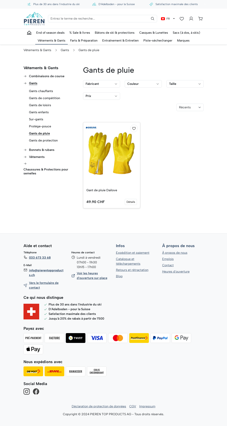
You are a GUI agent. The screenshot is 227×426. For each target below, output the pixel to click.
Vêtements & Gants (41, 67)
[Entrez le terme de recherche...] (102, 18)
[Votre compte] (191, 18)
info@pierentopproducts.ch (46, 272)
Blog (119, 276)
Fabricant (102, 84)
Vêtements (36, 157)
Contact (168, 265)
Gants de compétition (44, 98)
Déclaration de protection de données (99, 406)
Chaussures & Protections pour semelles (46, 171)
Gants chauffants (41, 91)
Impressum (147, 406)
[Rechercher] (152, 18)
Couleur (143, 84)
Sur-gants (36, 119)
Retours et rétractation (132, 270)
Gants (33, 83)
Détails (131, 202)
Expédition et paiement (132, 253)
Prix (102, 96)
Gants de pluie (39, 133)
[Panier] (200, 18)
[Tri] (190, 107)
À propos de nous (178, 246)
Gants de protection (43, 140)
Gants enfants (39, 112)
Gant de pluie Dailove (101, 190)
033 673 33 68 (40, 257)
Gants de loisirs (40, 105)
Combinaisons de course (47, 76)
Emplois (168, 259)
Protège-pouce (40, 126)
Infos (120, 246)
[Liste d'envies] (182, 18)
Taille (185, 84)
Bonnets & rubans (41, 150)
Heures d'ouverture (175, 271)
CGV (132, 406)
